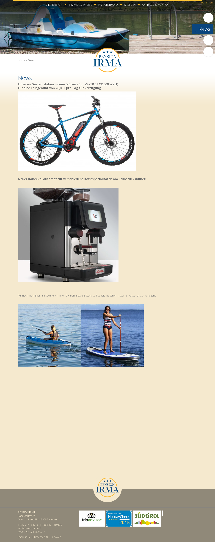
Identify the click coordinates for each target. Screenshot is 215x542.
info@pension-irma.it (29, 528)
